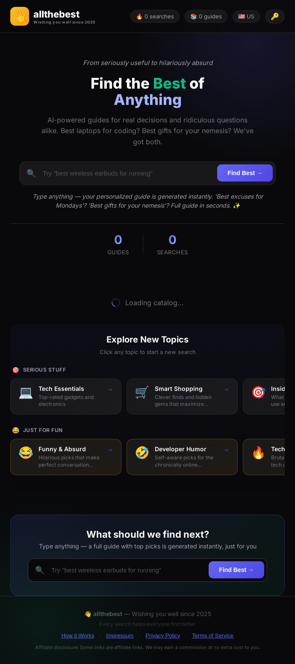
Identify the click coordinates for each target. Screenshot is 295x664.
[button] (53, 16)
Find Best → (245, 173)
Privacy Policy (162, 635)
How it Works (78, 635)
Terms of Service (212, 635)
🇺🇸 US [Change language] (246, 16)
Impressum (119, 635)
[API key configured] (275, 16)
